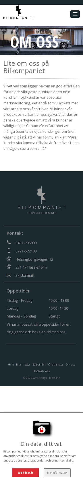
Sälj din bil (39, 364)
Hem (11, 364)
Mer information (57, 472)
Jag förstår (26, 472)
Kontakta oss (41, 371)
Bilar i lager (23, 364)
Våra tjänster (55, 364)
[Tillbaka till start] (18, 10)
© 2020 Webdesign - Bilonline (41, 378)
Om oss (70, 364)
